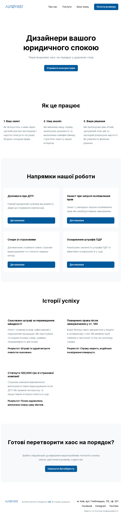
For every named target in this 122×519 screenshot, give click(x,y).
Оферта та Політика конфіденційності (101, 511)
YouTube (113, 506)
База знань (83, 6)
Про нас (52, 6)
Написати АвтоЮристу (61, 468)
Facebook (87, 506)
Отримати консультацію (61, 68)
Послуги (67, 6)
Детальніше (17, 220)
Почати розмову (106, 6)
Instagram (100, 506)
